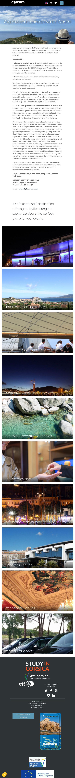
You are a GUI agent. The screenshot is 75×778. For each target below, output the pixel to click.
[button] (51, 3)
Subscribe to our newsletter (23, 716)
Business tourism (37, 708)
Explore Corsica (37, 701)
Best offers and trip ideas (37, 703)
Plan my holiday (37, 705)
